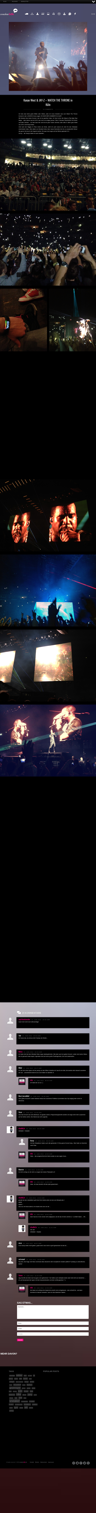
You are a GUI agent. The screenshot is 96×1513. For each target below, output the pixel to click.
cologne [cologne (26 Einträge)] (12, 1382)
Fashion (32, 16)
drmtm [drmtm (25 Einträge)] (32, 1382)
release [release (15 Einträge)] (11, 1398)
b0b (31, 1080)
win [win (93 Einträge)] (26, 1407)
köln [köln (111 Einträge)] (20, 1391)
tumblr (88, 1463)
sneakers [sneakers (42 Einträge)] (27, 1404)
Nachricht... (53, 1312)
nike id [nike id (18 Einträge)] (24, 1395)
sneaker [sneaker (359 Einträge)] (15, 1401)
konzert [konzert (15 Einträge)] (15, 1391)
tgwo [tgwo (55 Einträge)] (16, 1408)
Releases (15, 1)
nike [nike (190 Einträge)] (18, 1394)
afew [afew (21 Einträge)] (25, 1375)
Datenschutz (43, 1462)
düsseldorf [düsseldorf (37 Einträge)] (17, 1385)
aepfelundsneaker (24, 1019)
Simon (21, 1275)
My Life (37, 16)
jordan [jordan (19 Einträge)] (28, 1388)
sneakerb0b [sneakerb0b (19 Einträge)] (24, 1401)
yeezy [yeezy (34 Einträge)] (12, 1411)
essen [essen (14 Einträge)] (23, 1385)
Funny (69, 16)
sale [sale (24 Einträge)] (16, 1398)
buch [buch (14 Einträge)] (30, 1378)
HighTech (64, 16)
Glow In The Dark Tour (70, 118)
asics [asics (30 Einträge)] (16, 1378)
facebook (80, 1463)
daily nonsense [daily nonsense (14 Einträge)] (19, 1381)
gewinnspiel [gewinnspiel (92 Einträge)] (15, 1388)
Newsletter (24, 1)
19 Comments (48, 109)
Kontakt (32, 1462)
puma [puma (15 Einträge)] (35, 1394)
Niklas (20, 1051)
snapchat (77, 1463)
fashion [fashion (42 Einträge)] (29, 1385)
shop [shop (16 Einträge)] (25, 1398)
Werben (37, 1462)
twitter (84, 1463)
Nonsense (75, 16)
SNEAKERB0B (9, 12)
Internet (48, 16)
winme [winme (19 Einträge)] (31, 1407)
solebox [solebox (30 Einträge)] (34, 1404)
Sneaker (26, 16)
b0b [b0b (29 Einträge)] (20, 1378)
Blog (4, 1)
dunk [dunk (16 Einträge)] (11, 1385)
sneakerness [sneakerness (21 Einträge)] (18, 1404)
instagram (73, 1463)
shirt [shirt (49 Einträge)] (20, 1398)
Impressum (51, 1462)
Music (53, 16)
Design (59, 16)
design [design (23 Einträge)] (26, 1382)
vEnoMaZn (22, 1128)
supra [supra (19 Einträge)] (11, 1407)
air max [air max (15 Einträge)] (30, 1375)
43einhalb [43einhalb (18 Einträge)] (12, 1375)
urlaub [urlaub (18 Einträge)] (21, 1407)
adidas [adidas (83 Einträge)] (19, 1375)
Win (43, 16)
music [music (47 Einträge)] (26, 1391)
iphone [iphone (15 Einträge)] (23, 1388)
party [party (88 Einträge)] (30, 1394)
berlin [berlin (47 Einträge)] (25, 1379)
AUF (94, 1)
